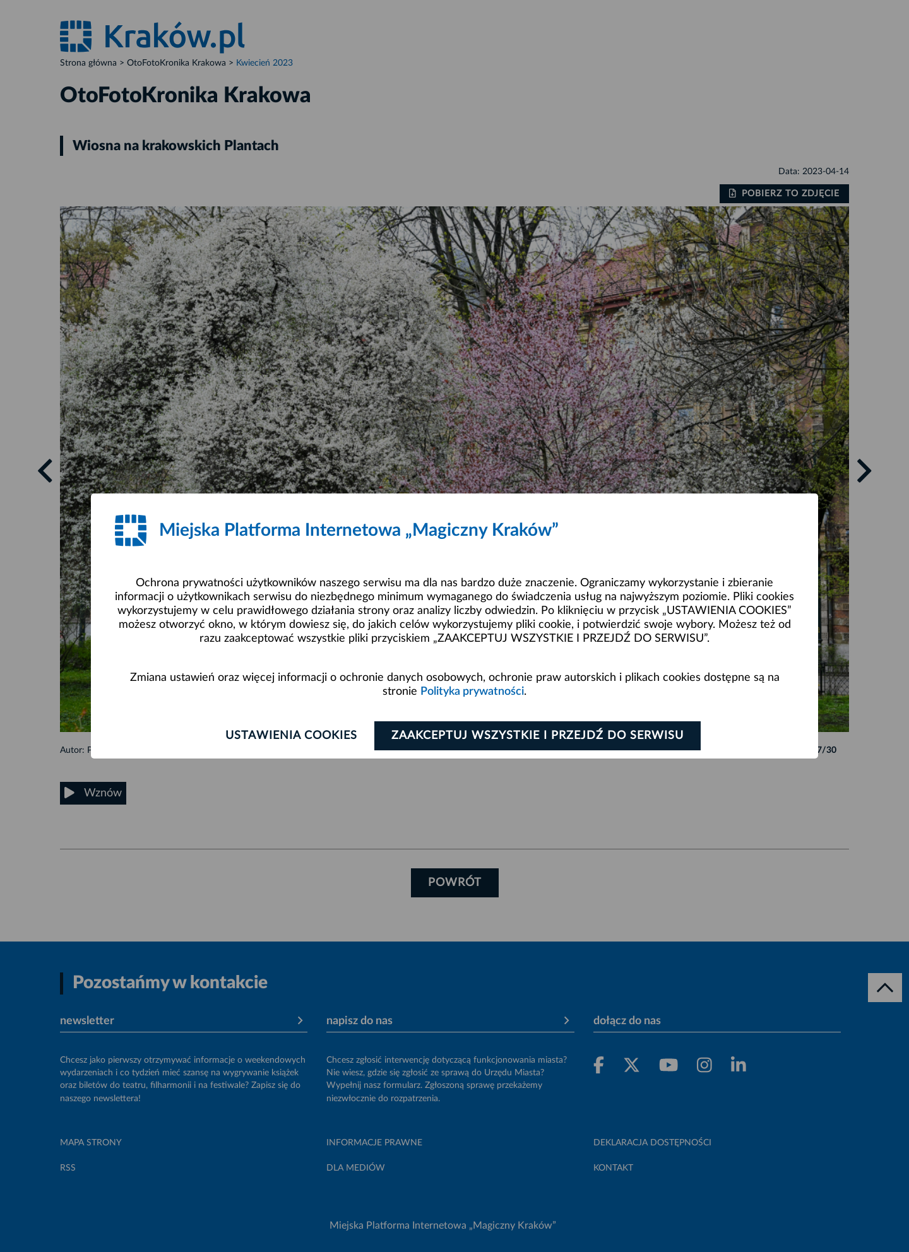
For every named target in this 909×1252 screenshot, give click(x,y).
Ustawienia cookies (291, 735)
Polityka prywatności (472, 691)
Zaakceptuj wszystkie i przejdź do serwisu (537, 735)
